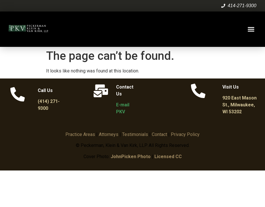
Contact (159, 134)
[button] (251, 29)
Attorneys (108, 134)
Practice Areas (80, 134)
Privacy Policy (185, 134)
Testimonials (135, 134)
